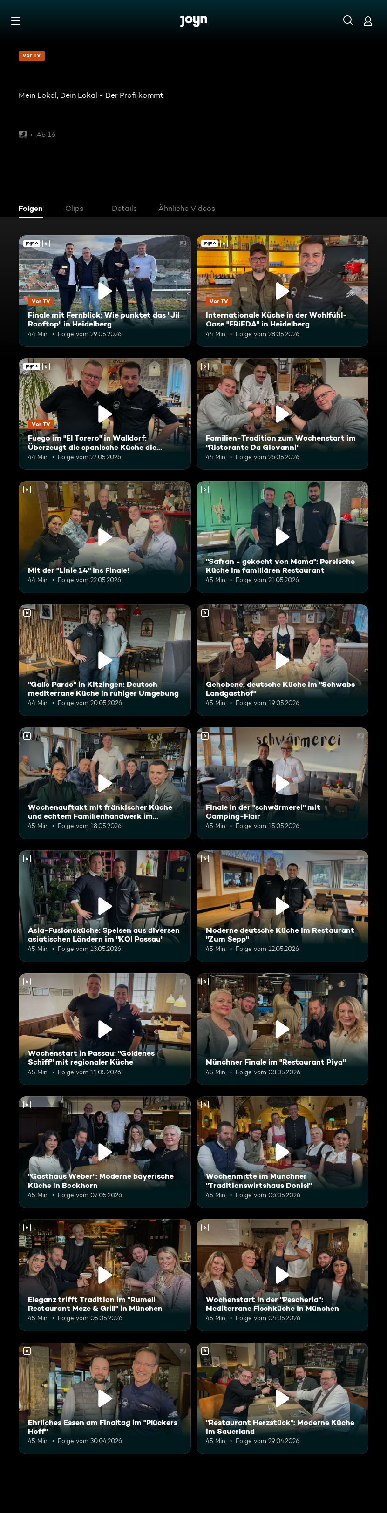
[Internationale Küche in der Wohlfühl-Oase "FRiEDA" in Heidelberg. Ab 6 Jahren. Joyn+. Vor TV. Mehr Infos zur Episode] (283, 291)
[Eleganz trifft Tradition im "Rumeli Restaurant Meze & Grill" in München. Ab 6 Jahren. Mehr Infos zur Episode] (105, 1275)
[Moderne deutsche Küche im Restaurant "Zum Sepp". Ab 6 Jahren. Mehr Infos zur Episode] (283, 906)
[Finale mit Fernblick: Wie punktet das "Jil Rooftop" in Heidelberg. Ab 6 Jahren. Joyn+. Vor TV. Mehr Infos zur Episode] (105, 291)
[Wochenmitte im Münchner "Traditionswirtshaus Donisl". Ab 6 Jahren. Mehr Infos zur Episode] (283, 1152)
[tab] (33, 209)
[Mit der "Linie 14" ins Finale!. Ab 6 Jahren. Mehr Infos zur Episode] (105, 537)
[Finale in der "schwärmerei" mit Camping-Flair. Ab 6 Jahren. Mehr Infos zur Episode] (283, 783)
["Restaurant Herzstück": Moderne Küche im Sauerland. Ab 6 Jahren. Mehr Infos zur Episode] (283, 1398)
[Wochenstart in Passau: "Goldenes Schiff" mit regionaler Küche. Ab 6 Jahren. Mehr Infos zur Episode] (105, 1029)
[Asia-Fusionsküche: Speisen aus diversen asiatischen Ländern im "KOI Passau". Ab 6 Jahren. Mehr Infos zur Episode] (105, 906)
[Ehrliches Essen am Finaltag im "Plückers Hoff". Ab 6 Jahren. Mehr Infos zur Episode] (105, 1398)
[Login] (367, 21)
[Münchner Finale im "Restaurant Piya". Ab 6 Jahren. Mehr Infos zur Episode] (283, 1029)
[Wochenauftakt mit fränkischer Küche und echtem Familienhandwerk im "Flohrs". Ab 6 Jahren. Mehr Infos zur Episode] (105, 783)
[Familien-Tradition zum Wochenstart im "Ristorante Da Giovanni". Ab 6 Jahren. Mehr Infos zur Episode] (283, 414)
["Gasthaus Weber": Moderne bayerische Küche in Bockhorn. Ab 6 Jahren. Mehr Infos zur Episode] (105, 1152)
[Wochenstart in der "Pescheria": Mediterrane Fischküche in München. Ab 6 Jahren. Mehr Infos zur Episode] (283, 1275)
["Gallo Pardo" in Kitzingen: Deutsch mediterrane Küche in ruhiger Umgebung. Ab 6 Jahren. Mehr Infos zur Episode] (105, 660)
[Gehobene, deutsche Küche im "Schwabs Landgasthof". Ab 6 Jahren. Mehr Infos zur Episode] (283, 660)
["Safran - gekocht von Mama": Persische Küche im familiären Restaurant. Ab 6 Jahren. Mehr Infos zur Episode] (283, 537)
